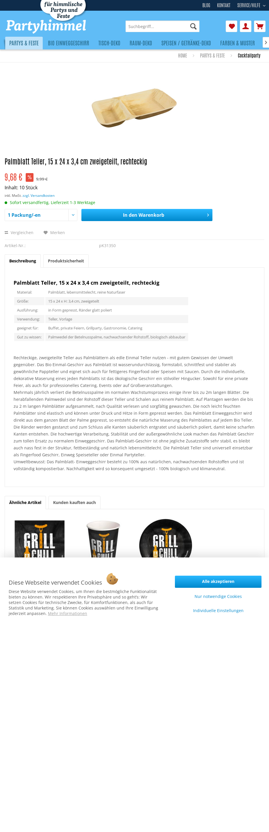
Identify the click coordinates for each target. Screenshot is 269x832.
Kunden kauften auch (74, 502)
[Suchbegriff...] (162, 26)
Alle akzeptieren (218, 581)
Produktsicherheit (66, 261)
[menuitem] (162, 26)
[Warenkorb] (260, 26)
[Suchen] (193, 26)
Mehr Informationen (67, 613)
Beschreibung (22, 261)
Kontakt (223, 5)
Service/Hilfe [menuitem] (249, 4)
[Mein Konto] (245, 26)
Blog (206, 5)
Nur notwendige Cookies (218, 596)
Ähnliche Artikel (25, 502)
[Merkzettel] (231, 26)
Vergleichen (19, 232)
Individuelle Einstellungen (218, 610)
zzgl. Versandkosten (39, 195)
